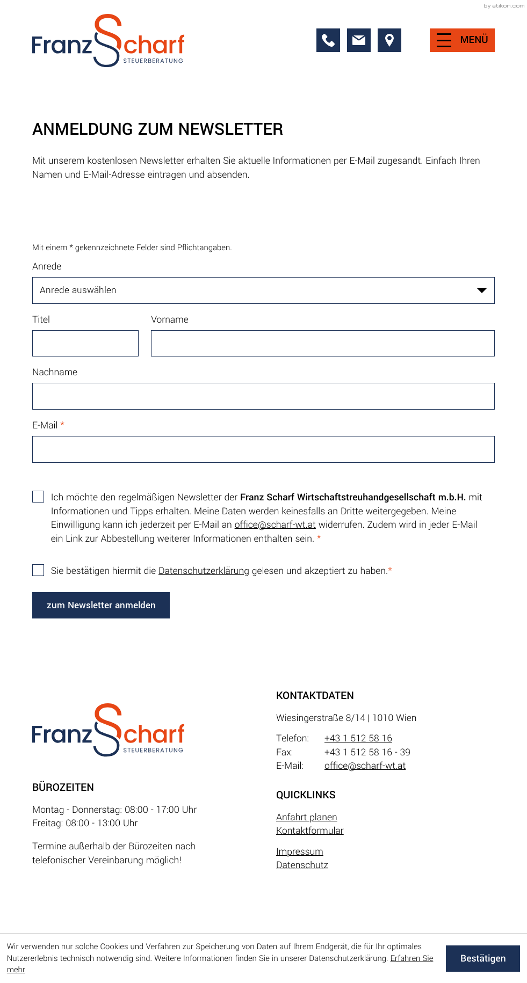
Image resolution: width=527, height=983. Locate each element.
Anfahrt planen (306, 817)
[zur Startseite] (108, 40)
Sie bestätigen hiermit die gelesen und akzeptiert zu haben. (221, 571)
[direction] (389, 40)
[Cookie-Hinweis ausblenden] (483, 958)
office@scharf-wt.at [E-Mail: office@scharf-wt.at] (365, 766)
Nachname (54, 372)
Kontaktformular (310, 831)
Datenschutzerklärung (203, 571)
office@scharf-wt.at (275, 524)
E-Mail (48, 425)
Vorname (170, 319)
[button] (328, 40)
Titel (41, 319)
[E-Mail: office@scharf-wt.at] (359, 40)
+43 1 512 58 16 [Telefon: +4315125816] (358, 738)
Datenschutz (302, 865)
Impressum (299, 851)
